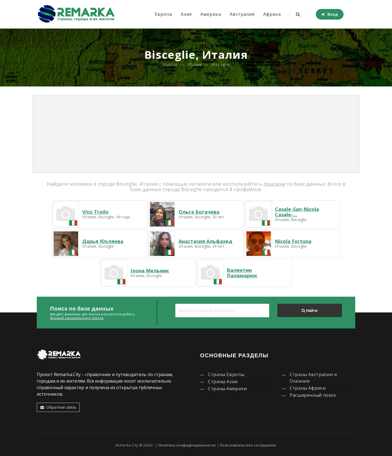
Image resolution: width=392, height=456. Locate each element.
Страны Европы (226, 374)
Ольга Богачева (199, 212)
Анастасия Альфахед (205, 241)
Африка (272, 14)
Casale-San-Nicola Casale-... (297, 212)
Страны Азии (223, 381)
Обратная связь (58, 407)
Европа (163, 14)
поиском (274, 184)
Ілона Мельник (149, 270)
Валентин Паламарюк (242, 273)
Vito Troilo (95, 212)
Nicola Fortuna (293, 241)
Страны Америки (227, 389)
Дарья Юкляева (102, 241)
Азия (186, 14)
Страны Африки (308, 388)
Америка (210, 14)
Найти (309, 310)
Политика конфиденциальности (187, 445)
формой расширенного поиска (76, 318)
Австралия (242, 14)
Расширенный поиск (313, 395)
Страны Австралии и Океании (313, 377)
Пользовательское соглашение (248, 445)
